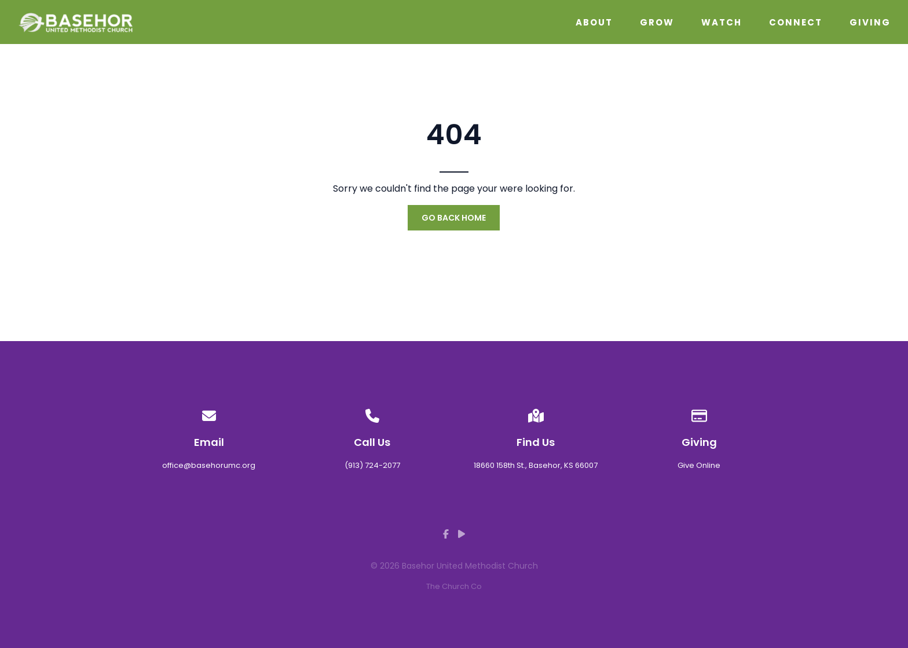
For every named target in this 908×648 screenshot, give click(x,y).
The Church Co (454, 586)
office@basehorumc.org (208, 465)
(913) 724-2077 (372, 465)
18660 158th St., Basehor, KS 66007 (536, 465)
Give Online (699, 465)
